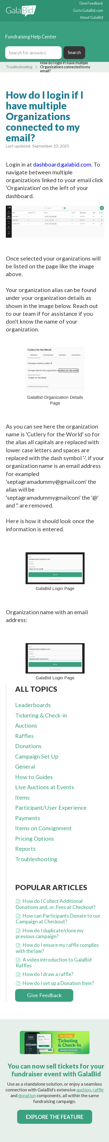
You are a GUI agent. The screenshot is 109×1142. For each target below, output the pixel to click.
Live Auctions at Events (44, 787)
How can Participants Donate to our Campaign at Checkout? (58, 919)
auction (83, 1089)
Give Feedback (91, 3)
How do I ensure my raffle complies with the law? (57, 948)
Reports (25, 848)
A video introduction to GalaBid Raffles (54, 962)
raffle (98, 1089)
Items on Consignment (43, 828)
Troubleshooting (19, 67)
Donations (28, 746)
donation (27, 1095)
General (25, 766)
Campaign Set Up (36, 756)
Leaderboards (33, 705)
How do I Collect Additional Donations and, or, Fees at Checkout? (55, 904)
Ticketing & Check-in (41, 715)
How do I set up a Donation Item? (58, 983)
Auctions (26, 725)
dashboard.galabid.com (62, 164)
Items (22, 797)
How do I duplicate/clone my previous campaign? (50, 933)
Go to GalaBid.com (88, 11)
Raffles (24, 736)
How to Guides (34, 777)
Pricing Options (34, 838)
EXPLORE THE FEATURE (54, 1117)
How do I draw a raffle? (48, 974)
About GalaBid (91, 18)
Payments (27, 818)
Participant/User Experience (51, 807)
